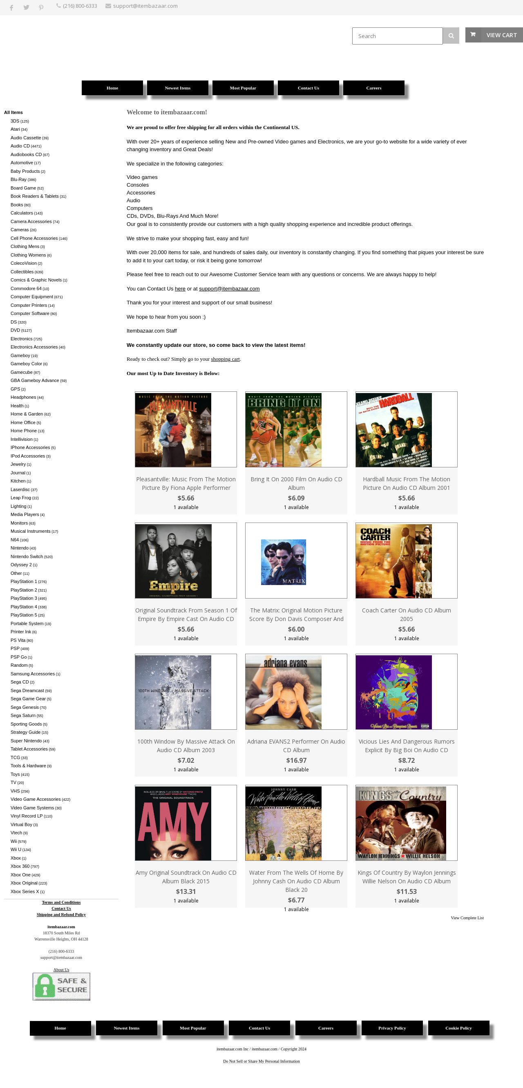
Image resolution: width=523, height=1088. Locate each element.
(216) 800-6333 (80, 5)
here (180, 289)
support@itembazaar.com (229, 289)
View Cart (502, 35)
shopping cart (225, 359)
